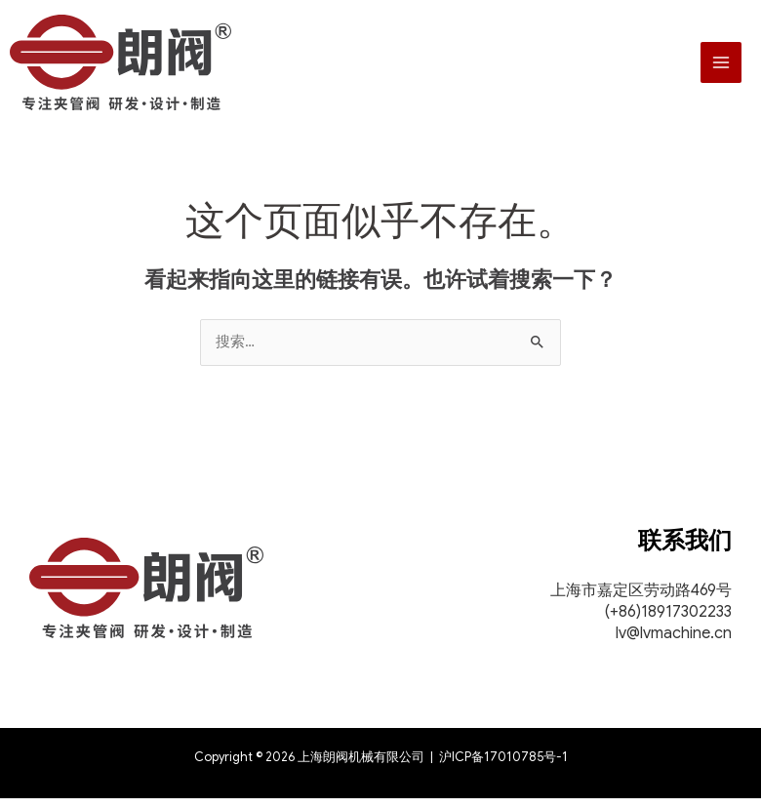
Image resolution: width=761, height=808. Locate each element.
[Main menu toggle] (721, 67)
